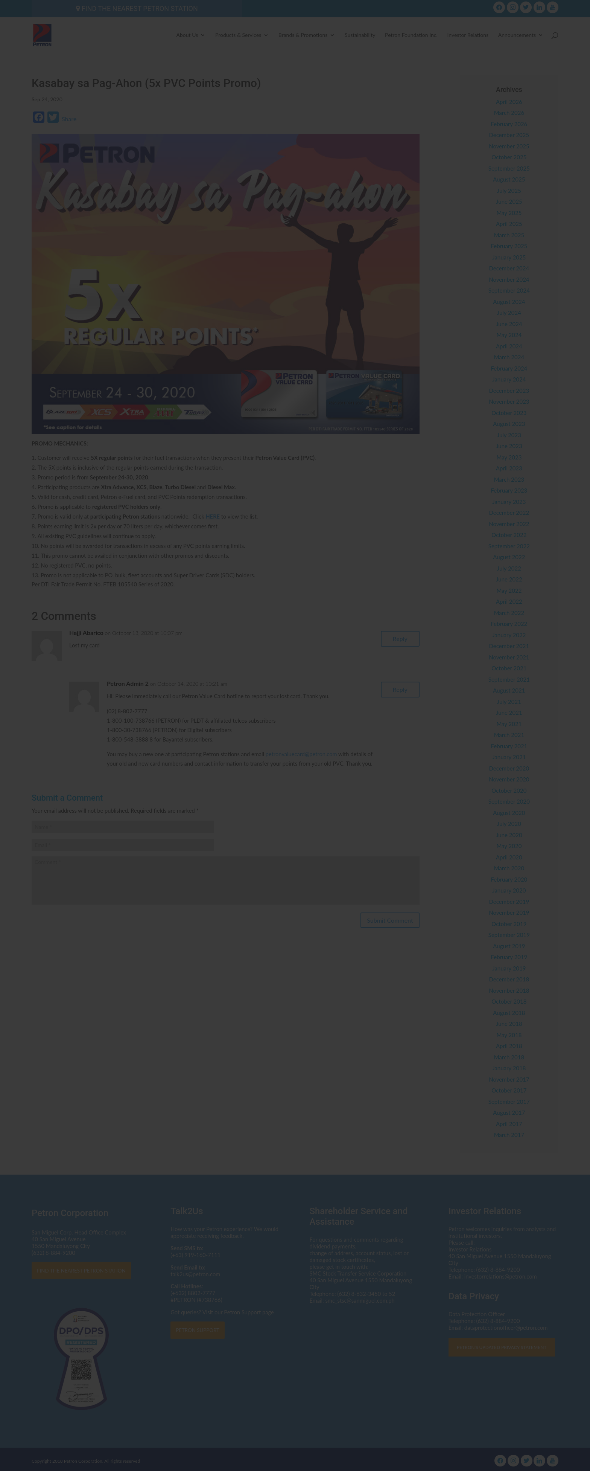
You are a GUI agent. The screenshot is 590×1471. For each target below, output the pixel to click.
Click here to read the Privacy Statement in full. (295, 751)
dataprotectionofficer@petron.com (265, 737)
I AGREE (295, 784)
